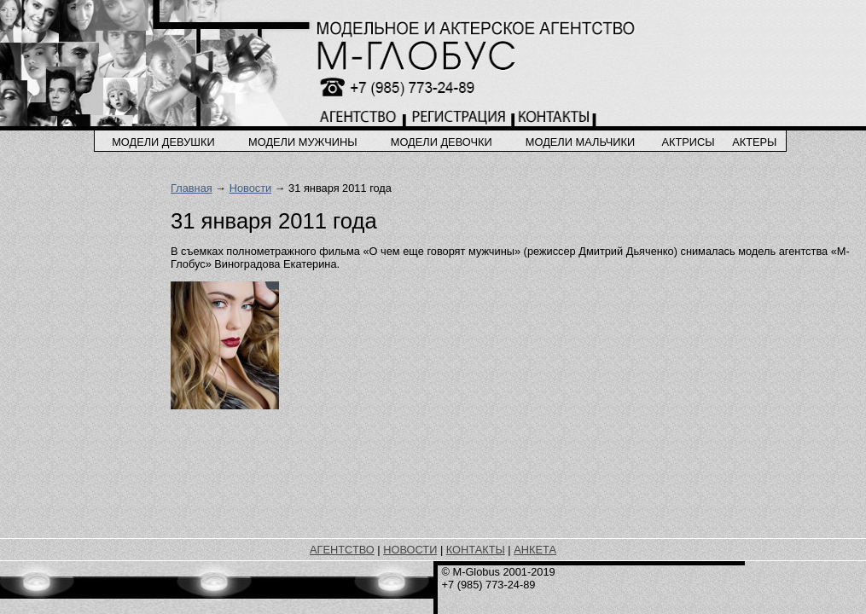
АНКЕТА (535, 549)
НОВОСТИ (410, 549)
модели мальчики (580, 142)
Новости (251, 188)
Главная (191, 188)
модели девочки (441, 142)
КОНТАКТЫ (475, 549)
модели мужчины (302, 142)
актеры (754, 142)
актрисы (687, 142)
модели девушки (163, 142)
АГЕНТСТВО (342, 549)
